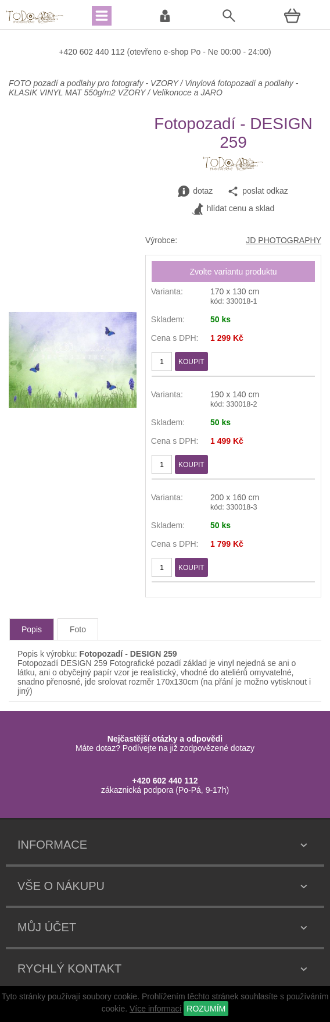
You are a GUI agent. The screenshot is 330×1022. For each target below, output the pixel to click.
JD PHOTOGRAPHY (283, 240)
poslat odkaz (257, 191)
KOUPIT (191, 362)
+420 (69, 51)
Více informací (155, 1008)
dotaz (195, 191)
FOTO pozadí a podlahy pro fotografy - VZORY (94, 83)
